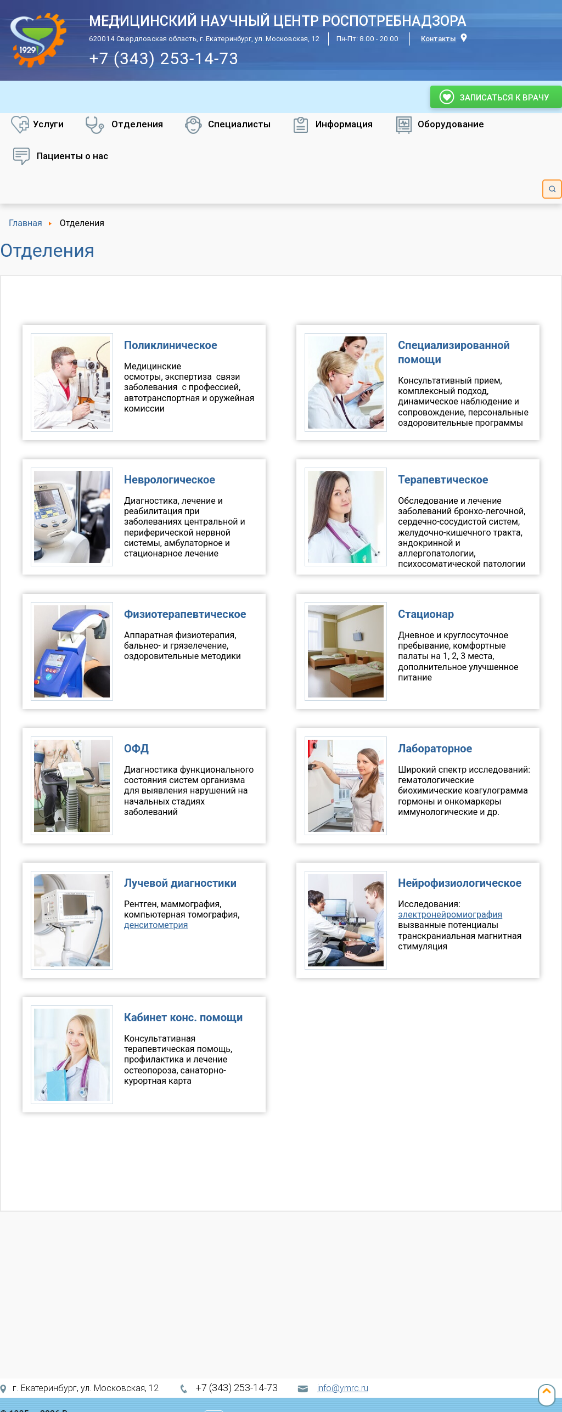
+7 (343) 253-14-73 (164, 58)
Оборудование (451, 124)
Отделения (137, 124)
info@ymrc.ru (342, 1388)
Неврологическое (169, 479)
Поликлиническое (170, 345)
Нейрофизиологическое (459, 883)
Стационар (426, 614)
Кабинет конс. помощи (183, 1017)
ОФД (136, 748)
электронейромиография (450, 914)
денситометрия (156, 925)
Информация (344, 124)
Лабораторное (435, 748)
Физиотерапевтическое (185, 614)
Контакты (438, 39)
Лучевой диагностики (180, 883)
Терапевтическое (443, 479)
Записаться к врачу (496, 97)
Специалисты (239, 124)
